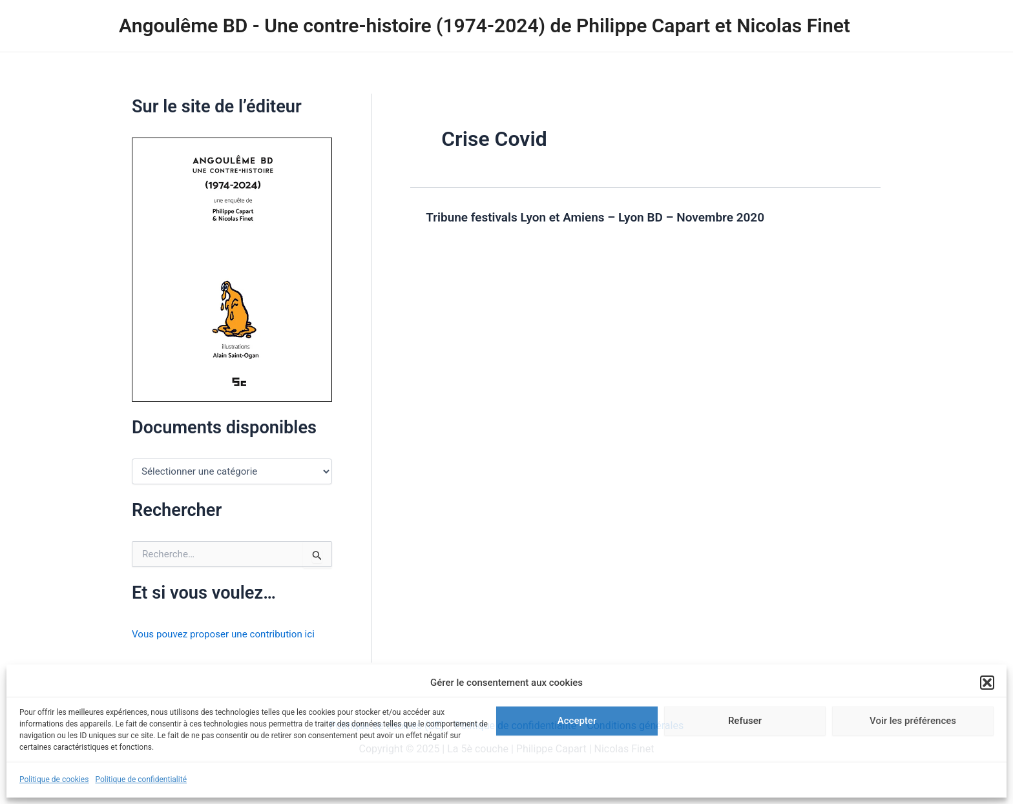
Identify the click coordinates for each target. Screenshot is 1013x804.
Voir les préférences (913, 721)
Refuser (745, 721)
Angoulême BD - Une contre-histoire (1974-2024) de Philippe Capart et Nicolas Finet (484, 25)
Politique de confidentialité (141, 779)
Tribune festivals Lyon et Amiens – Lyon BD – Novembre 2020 (604, 217)
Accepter (577, 721)
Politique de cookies (54, 779)
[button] (987, 682)
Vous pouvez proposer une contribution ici (228, 634)
